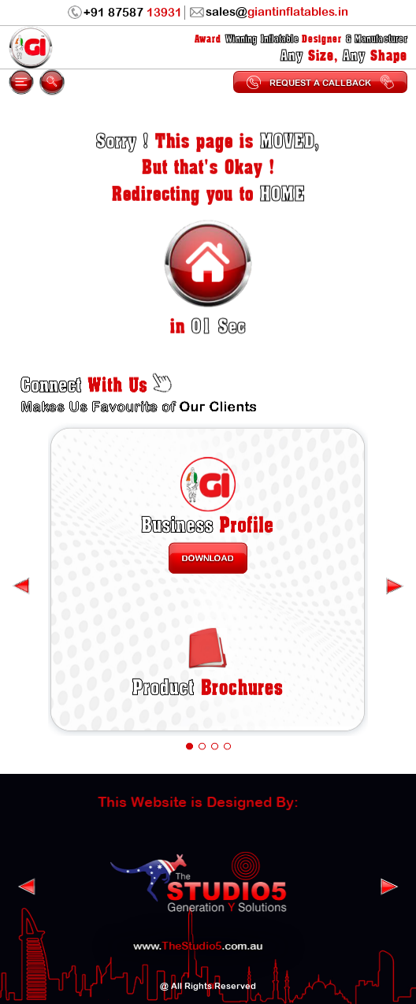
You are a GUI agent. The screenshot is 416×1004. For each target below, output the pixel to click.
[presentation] (394, 572)
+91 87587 (125, 13)
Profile (208, 515)
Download (208, 546)
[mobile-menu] (21, 82)
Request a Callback (320, 82)
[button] (189, 716)
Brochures (207, 664)
